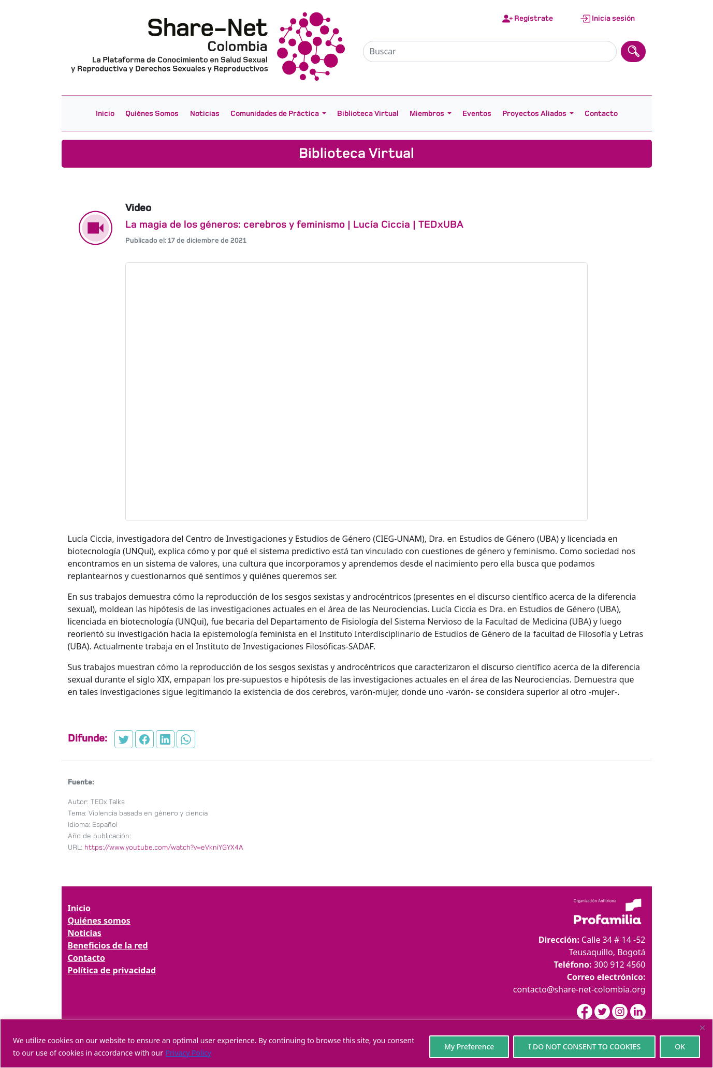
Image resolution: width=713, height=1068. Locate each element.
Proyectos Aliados (534, 113)
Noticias (205, 113)
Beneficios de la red (108, 945)
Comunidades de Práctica (274, 113)
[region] (356, 1043)
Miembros (427, 113)
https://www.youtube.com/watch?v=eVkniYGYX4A (163, 847)
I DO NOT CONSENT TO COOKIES (584, 1046)
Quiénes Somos (152, 113)
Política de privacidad (112, 970)
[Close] (702, 1027)
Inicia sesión (607, 18)
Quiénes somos (99, 920)
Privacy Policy (188, 1053)
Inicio (105, 113)
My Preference (469, 1046)
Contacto (601, 113)
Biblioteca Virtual (368, 113)
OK (680, 1046)
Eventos (476, 113)
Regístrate (527, 18)
